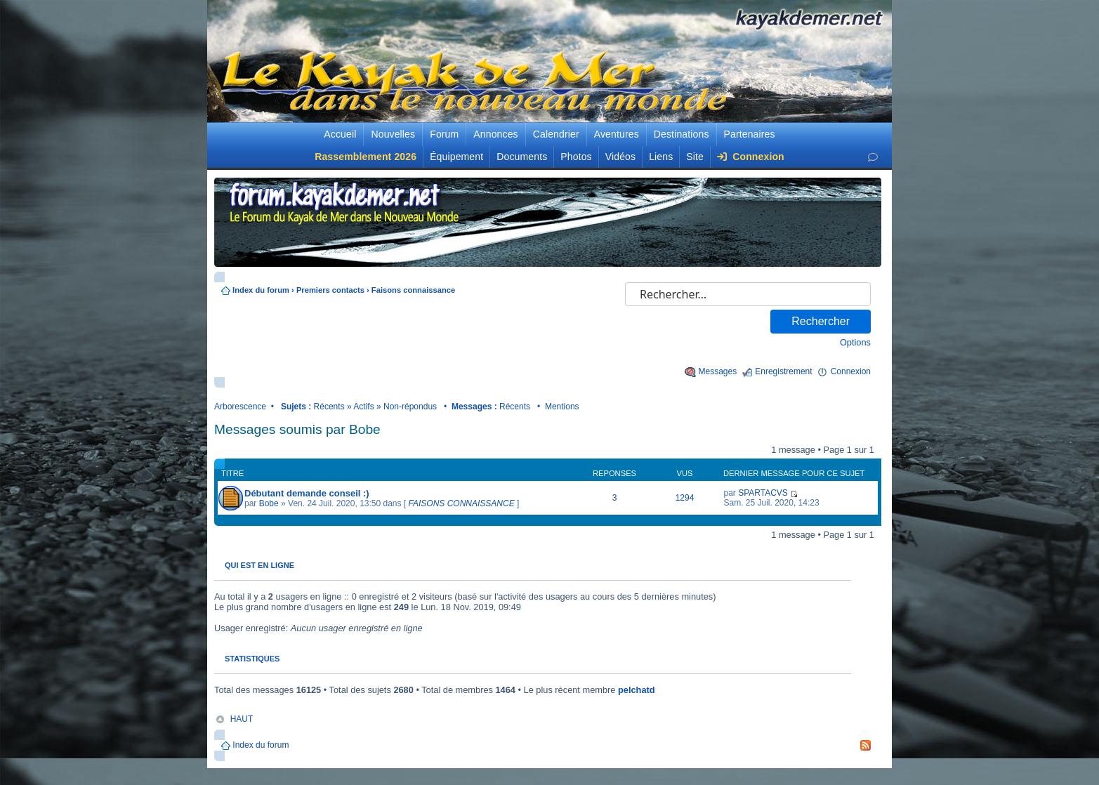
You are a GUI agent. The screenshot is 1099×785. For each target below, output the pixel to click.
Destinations (681, 134)
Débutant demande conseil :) (306, 493)
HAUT (242, 719)
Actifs (363, 406)
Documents (521, 156)
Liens (661, 156)
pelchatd (636, 690)
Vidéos (620, 156)
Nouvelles (393, 134)
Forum (444, 134)
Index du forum (260, 290)
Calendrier (556, 134)
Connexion (750, 156)
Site (695, 156)
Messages (718, 371)
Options (855, 342)
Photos (575, 156)
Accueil (340, 134)
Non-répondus (410, 406)
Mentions (562, 406)
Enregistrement (783, 371)
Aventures (616, 134)
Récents (329, 406)
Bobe (269, 503)
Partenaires (749, 134)
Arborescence (240, 406)
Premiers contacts (330, 290)
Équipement (456, 156)
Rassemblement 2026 (365, 156)
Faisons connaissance (413, 290)
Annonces (495, 134)
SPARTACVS (763, 493)
